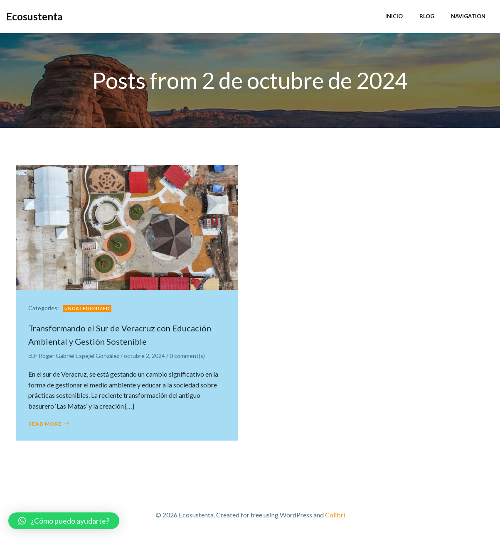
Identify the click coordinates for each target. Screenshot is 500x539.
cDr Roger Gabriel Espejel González (73, 355)
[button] (63, 520)
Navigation (468, 16)
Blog (426, 16)
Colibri (335, 515)
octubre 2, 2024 (144, 355)
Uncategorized (87, 308)
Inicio (394, 16)
